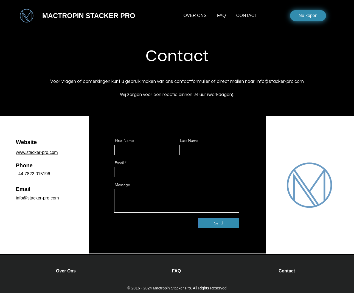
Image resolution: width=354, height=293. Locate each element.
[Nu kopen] (308, 15)
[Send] (218, 223)
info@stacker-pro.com (280, 81)
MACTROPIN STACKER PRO (88, 15)
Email (119, 163)
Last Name (189, 140)
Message (122, 185)
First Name (124, 140)
